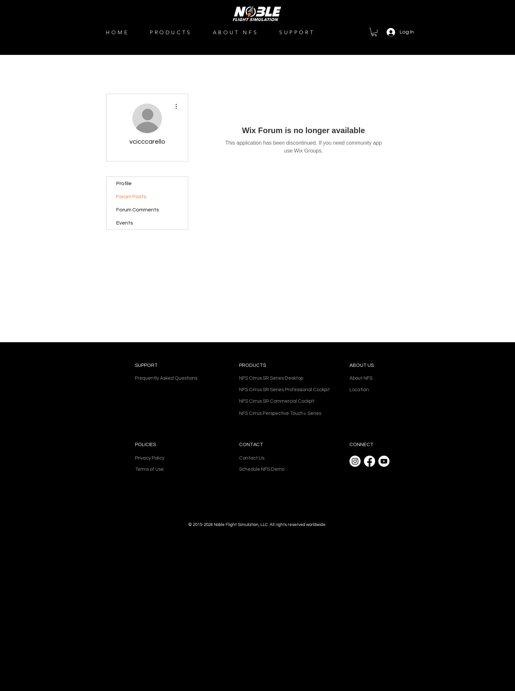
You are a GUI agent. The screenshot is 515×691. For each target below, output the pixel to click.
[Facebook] (369, 461)
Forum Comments (137, 209)
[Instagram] (355, 461)
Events (124, 223)
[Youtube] (384, 461)
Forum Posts (131, 196)
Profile (124, 183)
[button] (374, 32)
